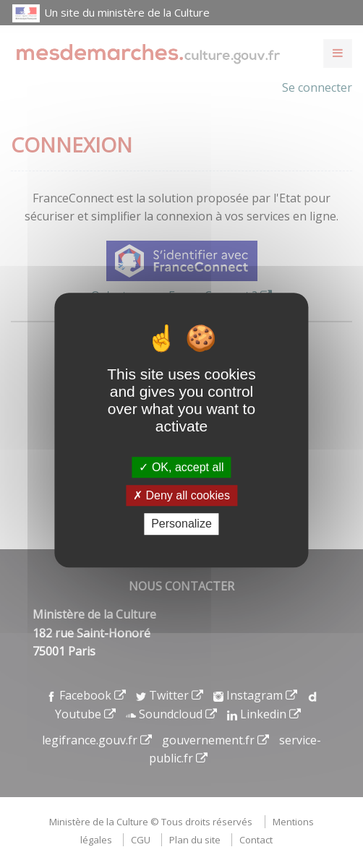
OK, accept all (181, 467)
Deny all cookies (181, 495)
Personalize (181, 524)
